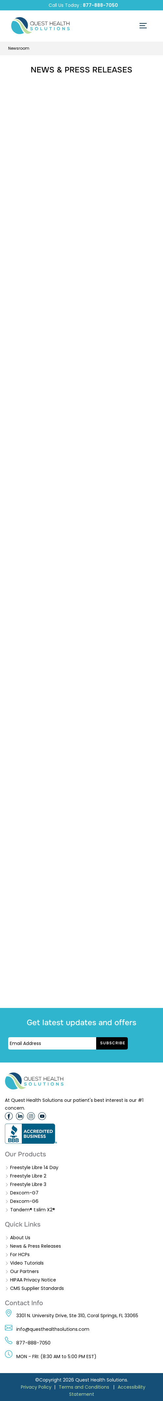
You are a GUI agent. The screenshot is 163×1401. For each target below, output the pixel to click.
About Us (20, 1237)
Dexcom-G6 (24, 1201)
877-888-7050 (100, 5)
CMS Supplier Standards (37, 1288)
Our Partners (24, 1271)
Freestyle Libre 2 (28, 1176)
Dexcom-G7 (24, 1193)
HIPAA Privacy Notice (33, 1280)
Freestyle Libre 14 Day (34, 1167)
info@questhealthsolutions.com (52, 1329)
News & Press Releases (35, 1246)
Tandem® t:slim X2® (32, 1209)
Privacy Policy (36, 1387)
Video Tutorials (27, 1263)
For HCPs (20, 1254)
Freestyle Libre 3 (28, 1184)
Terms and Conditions (84, 1387)
